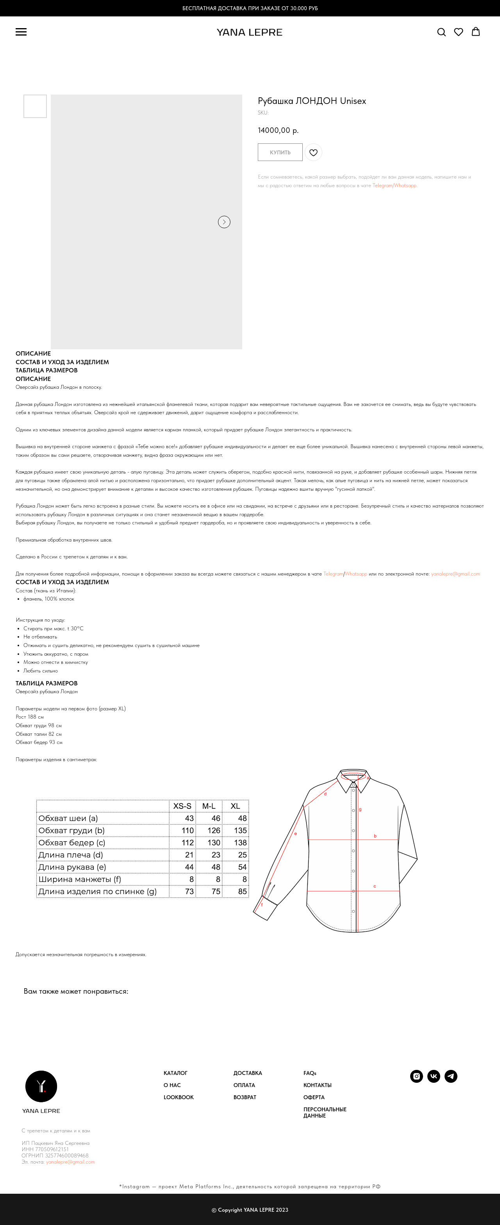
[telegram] (451, 1080)
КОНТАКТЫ (318, 1085)
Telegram (383, 185)
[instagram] (416, 1080)
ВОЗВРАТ (245, 1097)
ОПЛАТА (244, 1085)
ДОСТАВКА (248, 1073)
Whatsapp (405, 185)
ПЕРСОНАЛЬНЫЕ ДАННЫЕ (325, 1112)
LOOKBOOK (179, 1097)
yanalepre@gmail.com (455, 573)
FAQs (310, 1073)
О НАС (172, 1085)
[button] (441, 31)
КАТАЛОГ (176, 1073)
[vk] (433, 1080)
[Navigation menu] (21, 32)
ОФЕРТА (314, 1097)
